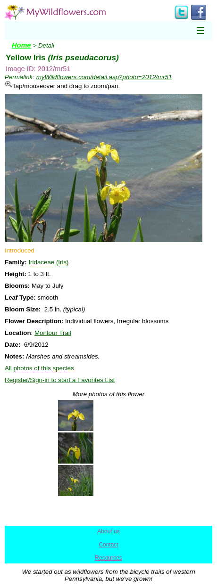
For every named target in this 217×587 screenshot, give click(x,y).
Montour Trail (52, 332)
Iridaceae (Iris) (48, 262)
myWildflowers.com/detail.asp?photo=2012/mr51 (104, 77)
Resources (108, 557)
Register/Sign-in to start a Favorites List (60, 379)
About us (108, 531)
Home (21, 45)
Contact (108, 544)
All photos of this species (39, 368)
